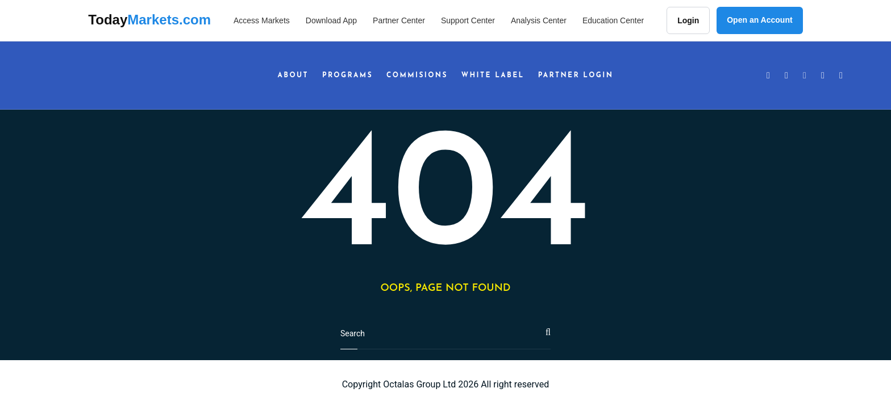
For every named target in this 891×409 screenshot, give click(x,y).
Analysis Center (539, 20)
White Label (492, 75)
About (293, 75)
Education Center (613, 20)
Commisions (417, 75)
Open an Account (759, 19)
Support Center (468, 20)
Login (688, 20)
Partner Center (399, 20)
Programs (347, 75)
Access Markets (262, 20)
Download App (331, 20)
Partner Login (576, 75)
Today (149, 19)
